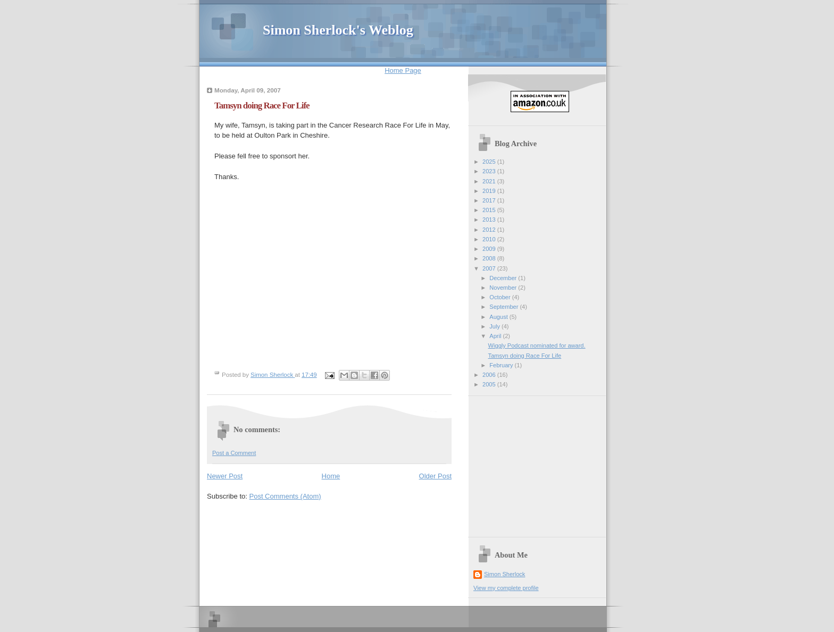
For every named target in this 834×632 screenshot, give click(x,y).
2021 (489, 181)
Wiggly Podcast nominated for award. (537, 345)
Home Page (403, 70)
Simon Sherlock (504, 574)
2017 (489, 200)
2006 (489, 375)
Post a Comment (234, 453)
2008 (489, 258)
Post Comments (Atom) (285, 496)
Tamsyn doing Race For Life (525, 355)
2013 (489, 219)
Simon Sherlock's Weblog (338, 30)
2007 (489, 268)
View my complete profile (506, 588)
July (495, 326)
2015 (489, 210)
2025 (489, 161)
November (503, 287)
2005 (489, 384)
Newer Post (225, 476)
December (503, 278)
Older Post (435, 476)
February (501, 365)
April (496, 336)
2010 (489, 239)
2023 (489, 171)
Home (331, 476)
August (499, 317)
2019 (489, 191)
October (500, 297)
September (504, 307)
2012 (489, 229)
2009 (489, 249)
